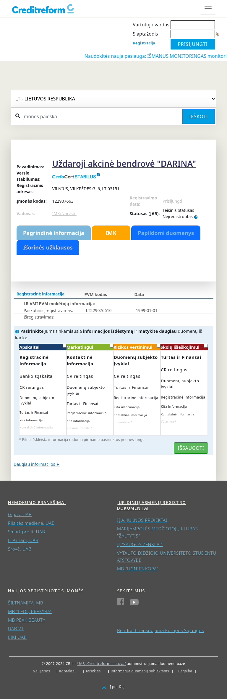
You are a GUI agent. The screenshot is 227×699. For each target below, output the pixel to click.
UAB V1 (16, 628)
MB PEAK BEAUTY (26, 620)
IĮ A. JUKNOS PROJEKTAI (142, 520)
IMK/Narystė (64, 213)
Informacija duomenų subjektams (140, 671)
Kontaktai (67, 671)
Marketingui (90, 347)
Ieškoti (198, 116)
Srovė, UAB (19, 549)
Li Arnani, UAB (23, 540)
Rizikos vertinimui (137, 347)
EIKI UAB (17, 637)
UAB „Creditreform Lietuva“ (101, 663)
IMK (111, 232)
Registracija (144, 43)
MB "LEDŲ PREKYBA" (30, 611)
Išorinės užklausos (48, 247)
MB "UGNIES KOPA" (137, 569)
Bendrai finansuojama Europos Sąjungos (160, 630)
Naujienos (41, 671)
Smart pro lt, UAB (26, 532)
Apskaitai (42, 347)
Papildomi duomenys (166, 232)
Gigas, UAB (20, 514)
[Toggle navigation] (208, 9)
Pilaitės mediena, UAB (31, 523)
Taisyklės (92, 671)
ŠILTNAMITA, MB (25, 603)
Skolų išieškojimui (183, 347)
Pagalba (185, 671)
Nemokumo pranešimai (37, 502)
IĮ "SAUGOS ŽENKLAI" (140, 544)
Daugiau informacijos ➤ (37, 464)
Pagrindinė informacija (53, 232)
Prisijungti (172, 201)
